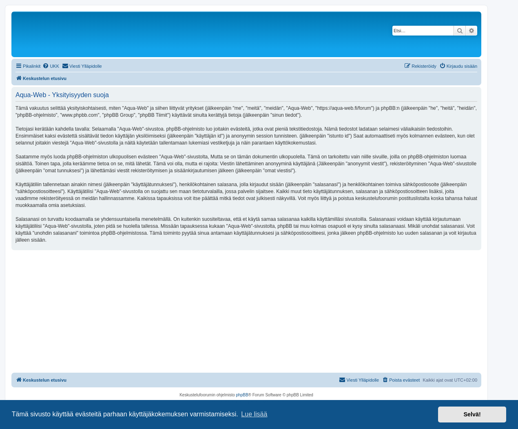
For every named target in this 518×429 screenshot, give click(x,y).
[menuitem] (50, 66)
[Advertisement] (246, 311)
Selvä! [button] (471, 414)
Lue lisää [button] (254, 414)
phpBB (242, 395)
